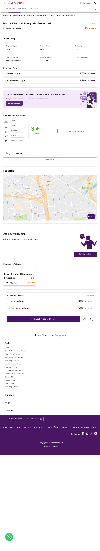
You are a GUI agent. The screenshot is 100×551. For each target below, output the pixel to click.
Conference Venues (13, 466)
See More (50, 255)
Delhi (7, 443)
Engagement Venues (13, 463)
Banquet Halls (10, 472)
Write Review (14, 199)
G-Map (91, 312)
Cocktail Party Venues (14, 459)
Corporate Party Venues (14, 469)
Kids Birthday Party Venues (16, 446)
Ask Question (85, 349)
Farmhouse (9, 479)
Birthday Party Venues (14, 453)
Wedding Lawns (11, 482)
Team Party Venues (13, 450)
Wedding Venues (12, 456)
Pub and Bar (10, 476)
